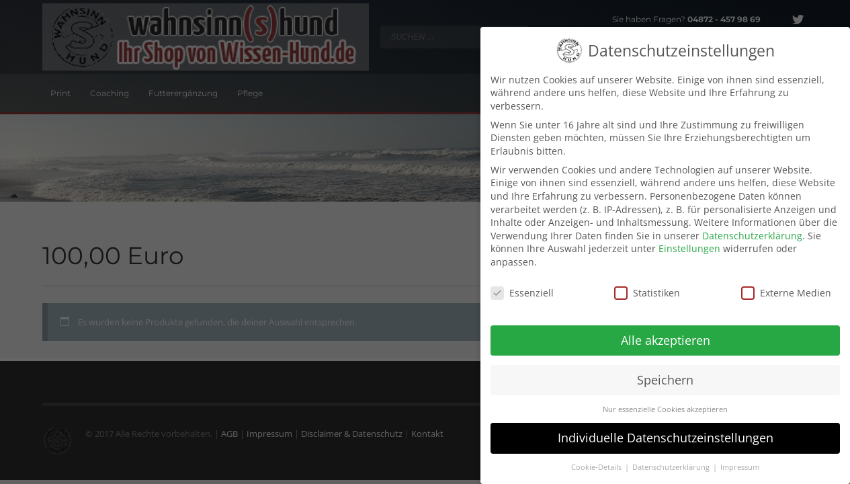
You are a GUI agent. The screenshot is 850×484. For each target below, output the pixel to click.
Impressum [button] (739, 460)
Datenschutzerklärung (752, 228)
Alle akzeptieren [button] (665, 332)
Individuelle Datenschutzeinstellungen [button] (665, 430)
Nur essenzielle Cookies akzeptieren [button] (665, 401)
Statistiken (647, 285)
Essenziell (522, 285)
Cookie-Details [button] (597, 460)
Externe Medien (786, 285)
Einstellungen (689, 241)
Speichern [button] (665, 372)
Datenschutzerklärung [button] (672, 460)
